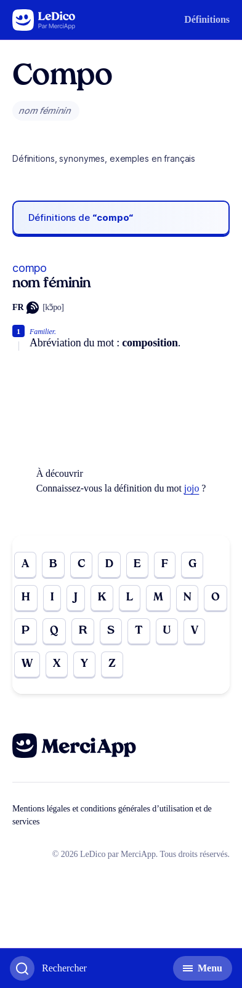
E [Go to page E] (137, 564)
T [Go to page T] (139, 631)
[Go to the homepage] (44, 20)
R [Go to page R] (83, 631)
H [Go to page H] (26, 598)
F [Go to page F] (164, 564)
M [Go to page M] (158, 598)
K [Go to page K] (102, 598)
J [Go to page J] (76, 598)
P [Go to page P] (26, 631)
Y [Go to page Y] (84, 664)
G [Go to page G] (192, 564)
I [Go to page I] (52, 598)
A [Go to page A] (25, 564)
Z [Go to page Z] (112, 664)
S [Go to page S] (111, 631)
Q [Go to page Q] (54, 631)
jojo (192, 488)
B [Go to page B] (53, 564)
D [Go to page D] (109, 564)
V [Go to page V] (194, 631)
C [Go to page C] (81, 564)
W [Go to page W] (27, 664)
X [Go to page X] (56, 664)
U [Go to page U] (167, 631)
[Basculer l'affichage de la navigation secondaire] (202, 968)
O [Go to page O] (215, 598)
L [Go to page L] (129, 598)
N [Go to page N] (188, 598)
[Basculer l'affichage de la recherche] (48, 968)
